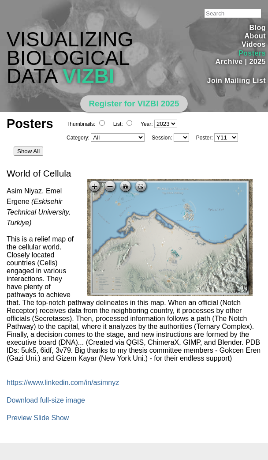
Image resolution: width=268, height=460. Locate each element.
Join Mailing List (236, 80)
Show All (28, 151)
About (255, 36)
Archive (229, 61)
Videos (254, 44)
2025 (257, 61)
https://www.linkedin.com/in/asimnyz (63, 382)
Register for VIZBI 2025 (134, 103)
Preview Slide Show (38, 418)
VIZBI (89, 75)
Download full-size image (46, 400)
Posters (252, 53)
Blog (257, 27)
